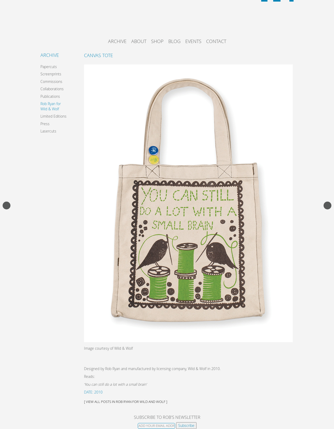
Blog (174, 41)
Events (193, 41)
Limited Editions (53, 116)
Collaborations (52, 88)
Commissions (51, 81)
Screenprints (50, 73)
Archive (117, 41)
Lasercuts (48, 131)
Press (45, 123)
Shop (157, 41)
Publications (50, 96)
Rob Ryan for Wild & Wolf (50, 106)
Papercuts (48, 66)
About (138, 41)
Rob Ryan (167, 22)
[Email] (156, 426)
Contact (216, 41)
